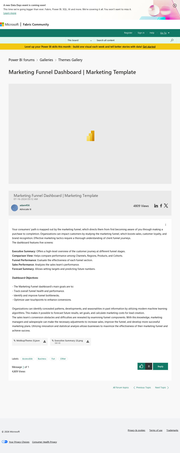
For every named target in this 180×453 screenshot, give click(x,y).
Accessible (27, 358)
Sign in (141, 32)
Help (152, 32)
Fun (53, 358)
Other (63, 358)
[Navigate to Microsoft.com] (9, 24)
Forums (56, 24)
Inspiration (71, 24)
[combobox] (135, 40)
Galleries (46, 59)
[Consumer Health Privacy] (44, 442)
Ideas (85, 24)
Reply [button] (160, 366)
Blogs (116, 24)
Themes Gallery (70, 59)
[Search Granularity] (80, 40)
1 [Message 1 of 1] (23, 367)
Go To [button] (163, 32)
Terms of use (155, 430)
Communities (101, 24)
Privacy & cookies (136, 430)
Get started (149, 46)
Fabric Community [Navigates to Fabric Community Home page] (36, 24)
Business (42, 358)
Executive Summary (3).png (69, 340)
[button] (165, 224)
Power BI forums (22, 59)
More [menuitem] (128, 24)
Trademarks (172, 430)
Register (128, 32)
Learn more (9, 13)
